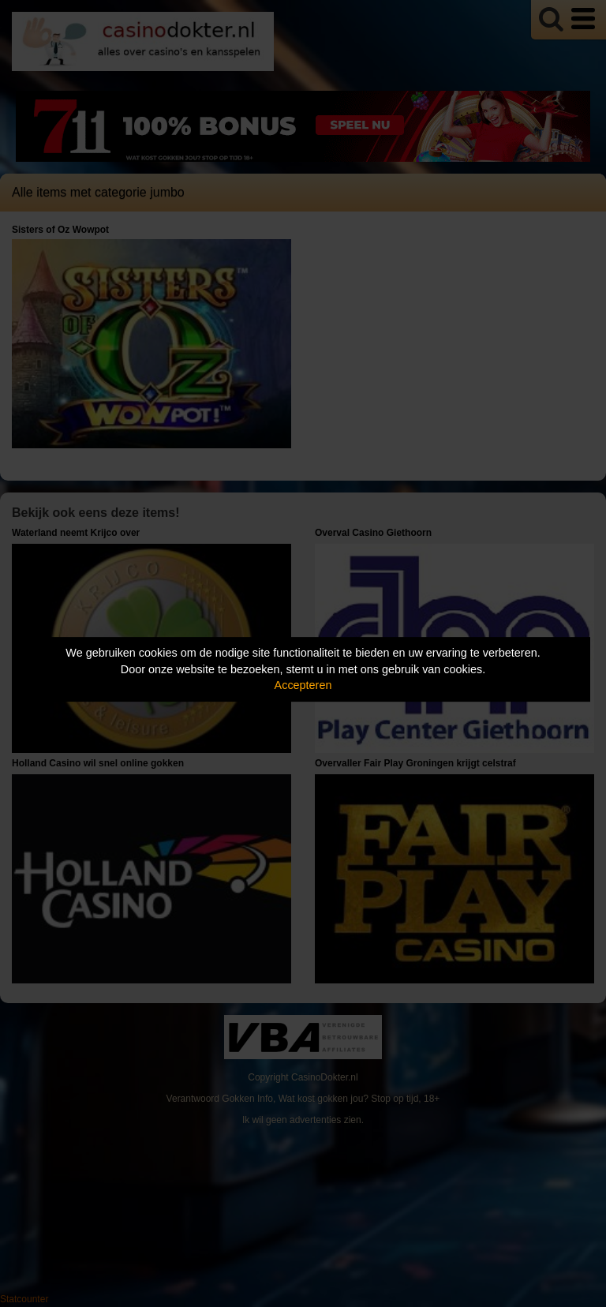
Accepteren (303, 685)
